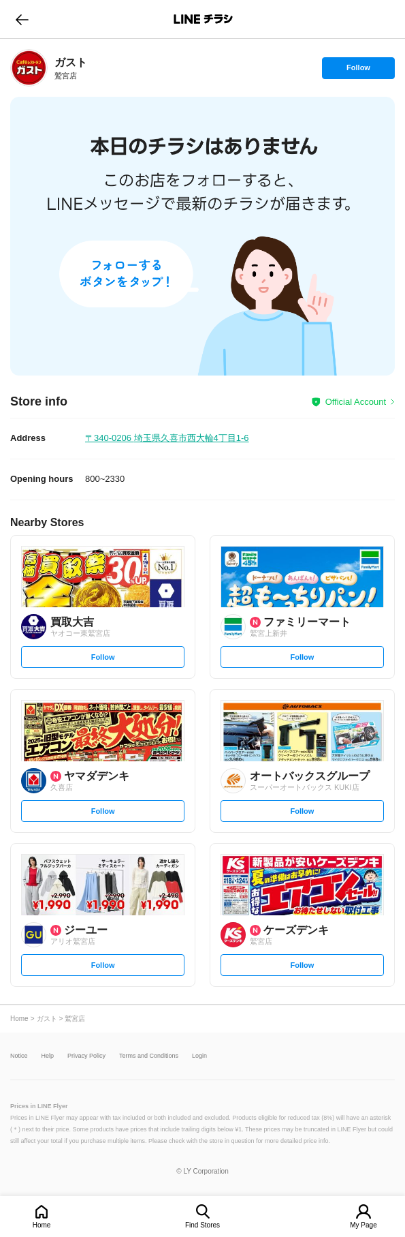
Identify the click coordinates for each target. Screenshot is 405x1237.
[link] (29, 68)
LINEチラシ (204, 19)
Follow (358, 71)
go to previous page (22, 19)
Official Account (355, 402)
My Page (363, 1225)
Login (199, 1056)
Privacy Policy (86, 1056)
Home (42, 1225)
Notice (19, 1056)
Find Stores (202, 1225)
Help (48, 1056)
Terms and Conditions (148, 1056)
